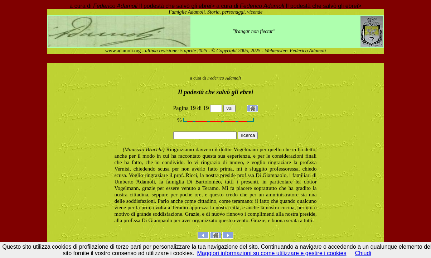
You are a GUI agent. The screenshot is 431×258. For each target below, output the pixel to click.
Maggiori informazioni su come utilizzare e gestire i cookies (271, 253)
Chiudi (363, 253)
